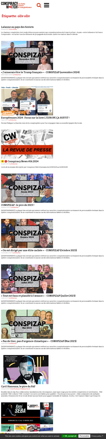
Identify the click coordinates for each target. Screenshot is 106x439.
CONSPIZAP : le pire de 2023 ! (17, 205)
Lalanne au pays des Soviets (17, 27)
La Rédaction (17, 75)
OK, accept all (69, 436)
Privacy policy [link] (96, 436)
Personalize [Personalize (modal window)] (84, 436)
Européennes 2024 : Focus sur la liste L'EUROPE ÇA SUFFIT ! (35, 117)
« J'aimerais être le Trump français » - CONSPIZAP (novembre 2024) (40, 72)
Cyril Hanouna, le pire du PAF (18, 386)
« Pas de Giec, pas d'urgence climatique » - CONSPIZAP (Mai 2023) (38, 341)
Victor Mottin (13, 29)
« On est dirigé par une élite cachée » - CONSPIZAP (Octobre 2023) (39, 250)
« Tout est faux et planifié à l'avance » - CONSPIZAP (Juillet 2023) (38, 295)
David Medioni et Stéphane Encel (20, 389)
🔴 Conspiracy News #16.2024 (21, 161)
